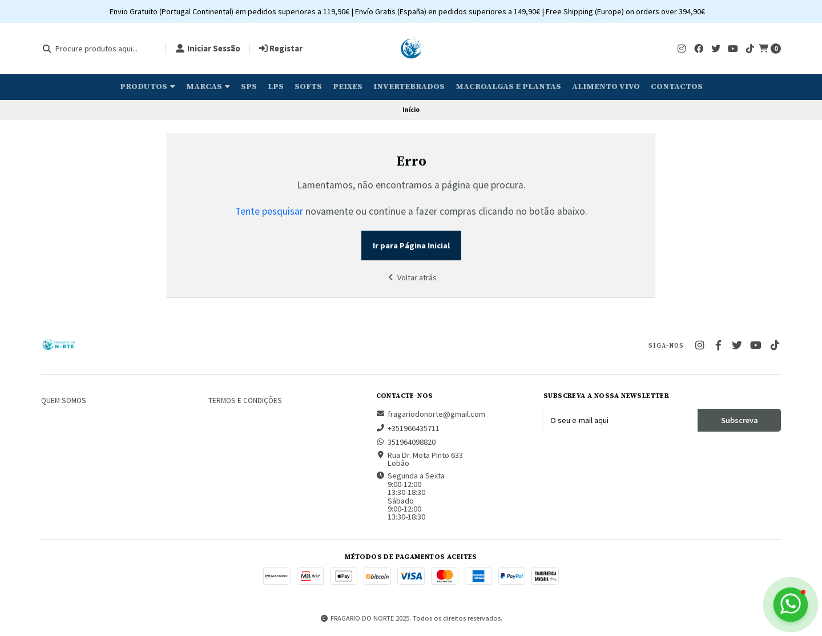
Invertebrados (409, 87)
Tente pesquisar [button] (269, 211)
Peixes (347, 87)
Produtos (147, 87)
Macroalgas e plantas (508, 87)
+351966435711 (408, 428)
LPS (276, 87)
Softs (308, 87)
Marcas (208, 87)
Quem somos (63, 401)
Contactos (677, 87)
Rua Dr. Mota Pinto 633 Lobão (419, 459)
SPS (249, 87)
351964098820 (406, 442)
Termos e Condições (245, 401)
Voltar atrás (411, 277)
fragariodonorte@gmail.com (430, 414)
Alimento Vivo (606, 87)
